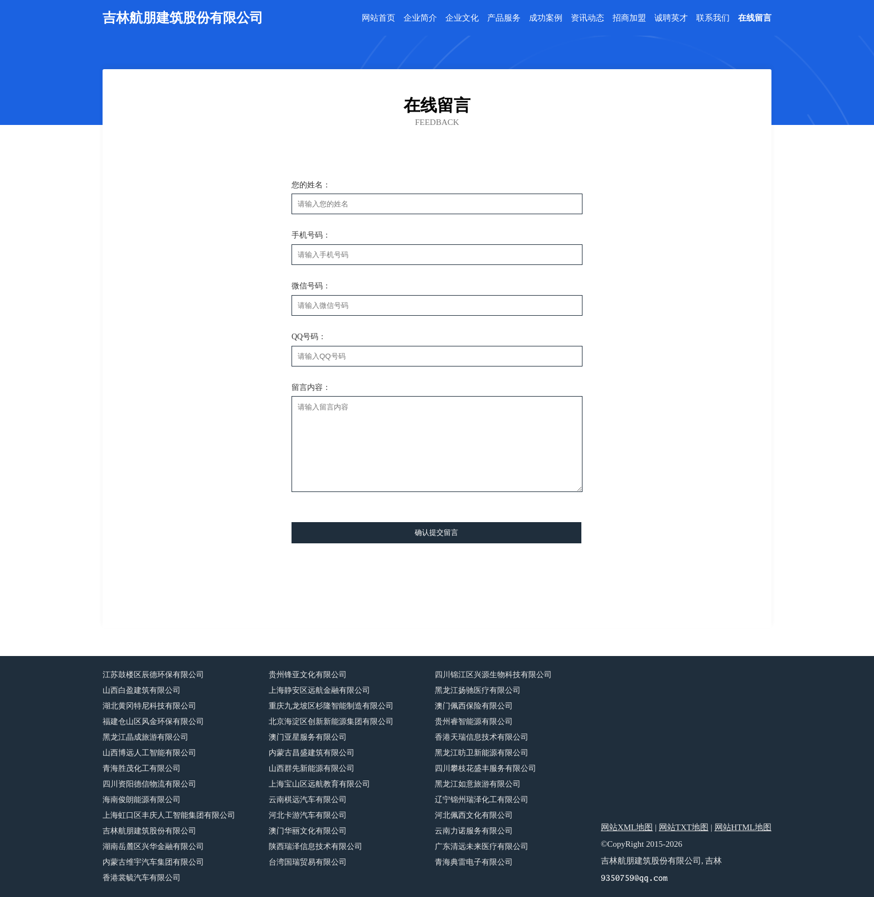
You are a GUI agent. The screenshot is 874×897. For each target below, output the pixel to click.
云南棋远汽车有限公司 (308, 799)
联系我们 (713, 18)
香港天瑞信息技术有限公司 (481, 737)
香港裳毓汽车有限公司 (142, 878)
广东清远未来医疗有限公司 (481, 846)
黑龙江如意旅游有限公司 (478, 784)
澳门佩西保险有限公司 (474, 706)
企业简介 (420, 18)
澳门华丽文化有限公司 (308, 831)
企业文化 (462, 18)
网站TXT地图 (683, 827)
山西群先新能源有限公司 (312, 768)
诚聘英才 (671, 18)
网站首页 (378, 18)
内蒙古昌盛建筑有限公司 (312, 753)
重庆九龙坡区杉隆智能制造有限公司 (331, 706)
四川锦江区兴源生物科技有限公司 (493, 675)
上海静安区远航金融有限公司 (319, 690)
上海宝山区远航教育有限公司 (319, 784)
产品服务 (504, 18)
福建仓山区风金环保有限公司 (153, 721)
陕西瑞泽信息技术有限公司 (315, 846)
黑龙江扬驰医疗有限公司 (478, 690)
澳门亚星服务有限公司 (308, 737)
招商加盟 (629, 18)
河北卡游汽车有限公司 (308, 815)
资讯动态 (587, 18)
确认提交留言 (436, 532)
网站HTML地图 (743, 827)
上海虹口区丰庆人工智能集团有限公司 (169, 815)
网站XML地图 (627, 827)
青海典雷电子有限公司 (474, 862)
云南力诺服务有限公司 (474, 831)
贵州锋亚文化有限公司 (308, 675)
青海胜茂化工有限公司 (142, 768)
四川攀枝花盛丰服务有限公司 (485, 768)
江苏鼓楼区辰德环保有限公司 (153, 675)
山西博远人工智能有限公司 (149, 753)
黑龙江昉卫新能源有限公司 (481, 753)
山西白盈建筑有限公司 (142, 690)
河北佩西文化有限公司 (474, 815)
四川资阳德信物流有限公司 (149, 784)
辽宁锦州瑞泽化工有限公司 (481, 799)
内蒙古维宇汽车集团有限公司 (153, 862)
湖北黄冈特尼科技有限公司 (149, 706)
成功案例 (545, 18)
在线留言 (754, 18)
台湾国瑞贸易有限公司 (308, 862)
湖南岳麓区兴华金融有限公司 (153, 846)
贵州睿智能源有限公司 (474, 721)
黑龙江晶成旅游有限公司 (145, 737)
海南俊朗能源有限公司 (142, 799)
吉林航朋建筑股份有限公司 (149, 831)
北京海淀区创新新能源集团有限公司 (331, 721)
